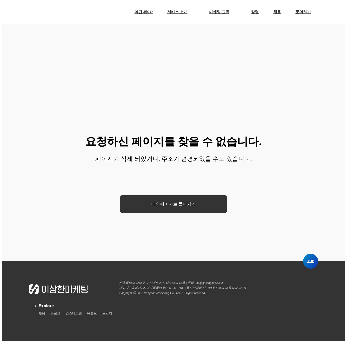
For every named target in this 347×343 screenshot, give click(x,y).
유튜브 (92, 313)
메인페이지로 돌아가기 (173, 204)
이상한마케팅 (55, 11)
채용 (42, 313)
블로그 (55, 313)
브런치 (107, 313)
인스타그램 (74, 313)
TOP (310, 261)
